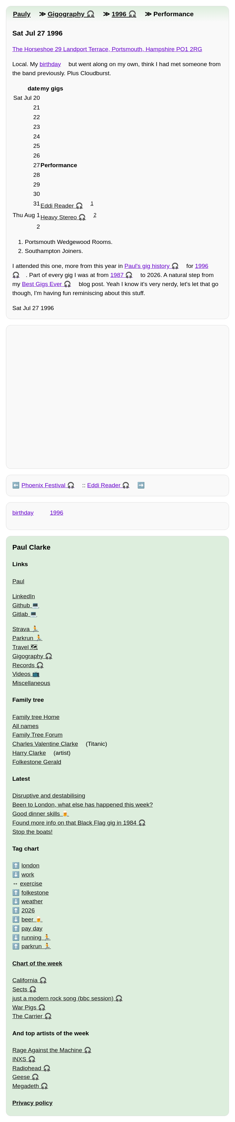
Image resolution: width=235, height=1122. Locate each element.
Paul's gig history (147, 266)
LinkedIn (23, 596)
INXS (19, 1059)
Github (21, 605)
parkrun (32, 946)
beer (27, 919)
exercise (31, 883)
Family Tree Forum (37, 734)
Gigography (66, 13)
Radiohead (26, 1068)
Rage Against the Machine (47, 1050)
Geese (21, 1077)
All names (25, 726)
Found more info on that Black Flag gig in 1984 (74, 822)
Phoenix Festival (44, 485)
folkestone (35, 892)
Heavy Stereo (59, 217)
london (31, 865)
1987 (117, 275)
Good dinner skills (36, 813)
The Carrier (27, 1016)
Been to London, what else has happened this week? (82, 804)
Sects (19, 989)
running (32, 937)
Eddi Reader (57, 205)
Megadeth (25, 1086)
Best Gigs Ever (42, 284)
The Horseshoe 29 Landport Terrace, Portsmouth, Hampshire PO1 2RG (107, 49)
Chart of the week (37, 963)
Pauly (21, 13)
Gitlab (20, 614)
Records (23, 665)
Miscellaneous (31, 683)
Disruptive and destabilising (48, 795)
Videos (21, 674)
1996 (119, 13)
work (28, 874)
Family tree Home (35, 717)
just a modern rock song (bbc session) (62, 998)
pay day (32, 928)
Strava (20, 629)
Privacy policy (32, 1103)
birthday (50, 64)
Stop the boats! (32, 831)
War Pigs (24, 1007)
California (24, 980)
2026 (28, 910)
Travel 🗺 (25, 647)
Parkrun (22, 638)
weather (32, 901)
